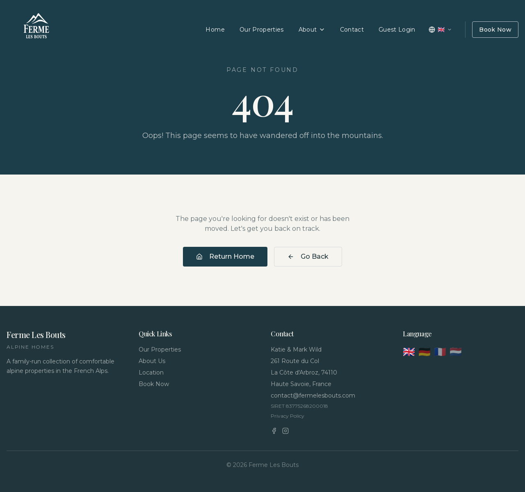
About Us (152, 361)
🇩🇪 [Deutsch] (424, 352)
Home (214, 29)
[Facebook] (274, 431)
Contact (352, 29)
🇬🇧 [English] (409, 352)
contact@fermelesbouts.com (313, 395)
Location (151, 372)
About (312, 29)
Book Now (495, 29)
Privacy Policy (287, 416)
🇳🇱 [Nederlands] (456, 352)
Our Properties (262, 29)
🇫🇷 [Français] (440, 352)
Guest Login (397, 29)
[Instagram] (285, 431)
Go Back (308, 256)
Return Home (225, 256)
